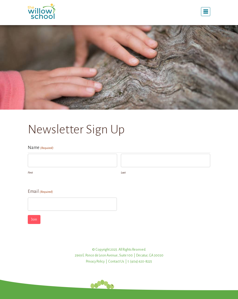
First (30, 172)
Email (40, 192)
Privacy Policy (95, 261)
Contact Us (116, 261)
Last (123, 172)
